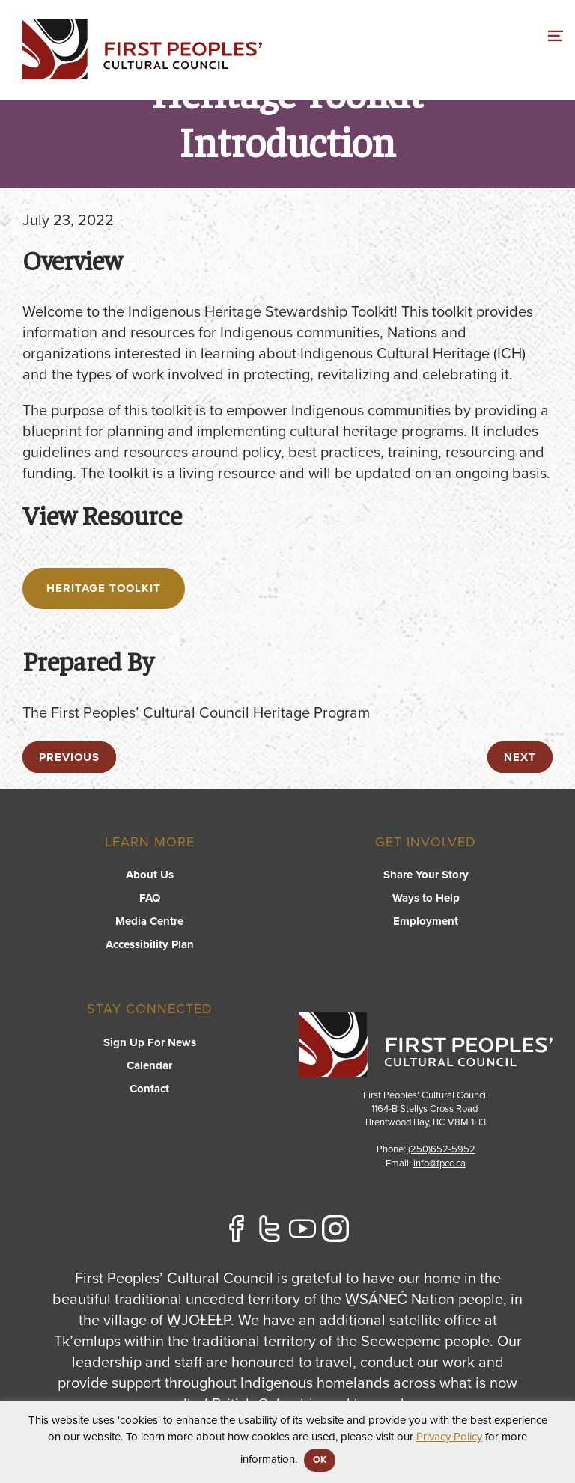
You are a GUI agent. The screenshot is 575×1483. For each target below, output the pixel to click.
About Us (150, 874)
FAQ (149, 898)
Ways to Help (426, 898)
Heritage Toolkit (103, 588)
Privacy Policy (449, 1436)
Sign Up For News (149, 1042)
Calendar (149, 1065)
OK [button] (319, 1460)
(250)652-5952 (441, 1149)
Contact (149, 1088)
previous (69, 757)
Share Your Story (426, 874)
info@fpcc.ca (439, 1163)
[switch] (555, 33)
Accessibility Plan (150, 944)
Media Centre (149, 921)
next (520, 757)
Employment (425, 921)
